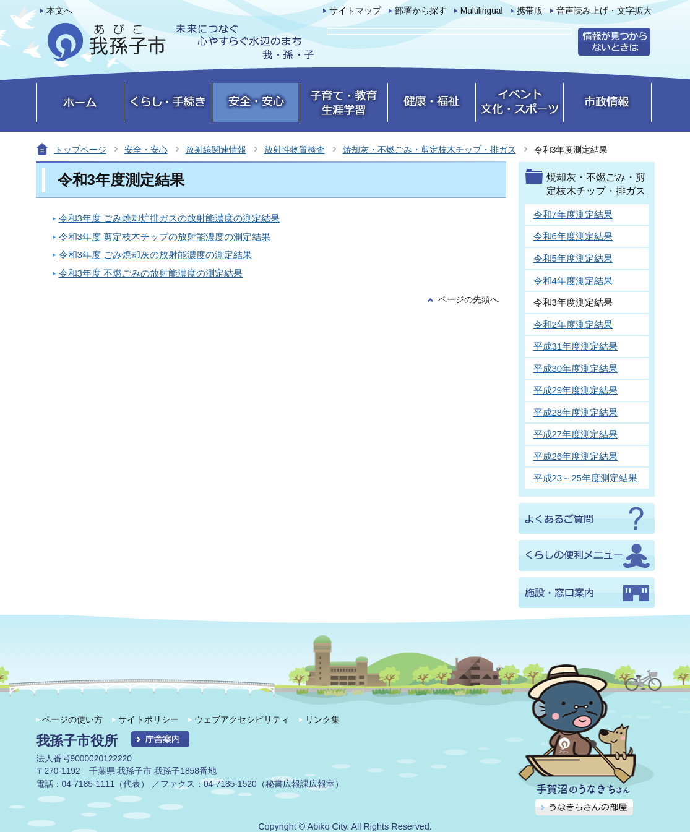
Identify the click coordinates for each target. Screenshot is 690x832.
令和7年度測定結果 (573, 214)
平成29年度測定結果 (575, 390)
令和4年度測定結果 (573, 280)
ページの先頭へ (468, 299)
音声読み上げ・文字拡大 (604, 10)
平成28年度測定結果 (575, 412)
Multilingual (481, 10)
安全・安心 (146, 150)
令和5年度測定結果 (573, 258)
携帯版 (530, 10)
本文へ (59, 10)
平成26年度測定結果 (575, 456)
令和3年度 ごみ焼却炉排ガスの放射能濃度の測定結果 (169, 218)
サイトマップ (355, 10)
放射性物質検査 (294, 150)
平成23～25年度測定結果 (585, 478)
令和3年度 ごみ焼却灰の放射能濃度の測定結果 (155, 254)
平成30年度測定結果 (575, 368)
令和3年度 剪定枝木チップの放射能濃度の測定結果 (165, 236)
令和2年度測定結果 (573, 324)
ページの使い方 (72, 719)
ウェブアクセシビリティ (242, 719)
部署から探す (421, 10)
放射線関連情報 (216, 150)
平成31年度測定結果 (575, 346)
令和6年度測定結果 (573, 236)
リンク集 (322, 719)
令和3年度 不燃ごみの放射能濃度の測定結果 (151, 273)
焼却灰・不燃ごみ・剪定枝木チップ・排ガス (429, 150)
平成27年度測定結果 (575, 434)
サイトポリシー (148, 719)
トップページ (80, 150)
